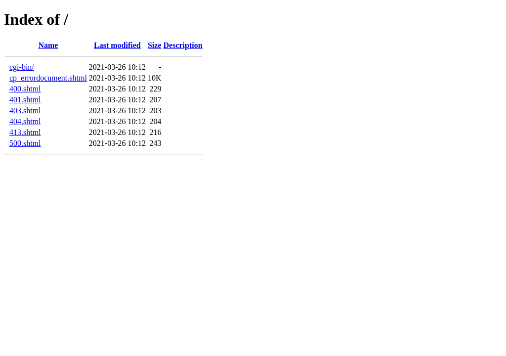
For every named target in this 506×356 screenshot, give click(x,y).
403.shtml (25, 110)
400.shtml (25, 89)
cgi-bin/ (21, 67)
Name (48, 45)
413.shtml (25, 132)
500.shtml (25, 143)
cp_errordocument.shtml (48, 78)
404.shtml (25, 121)
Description (183, 45)
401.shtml (25, 99)
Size (155, 45)
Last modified (117, 45)
